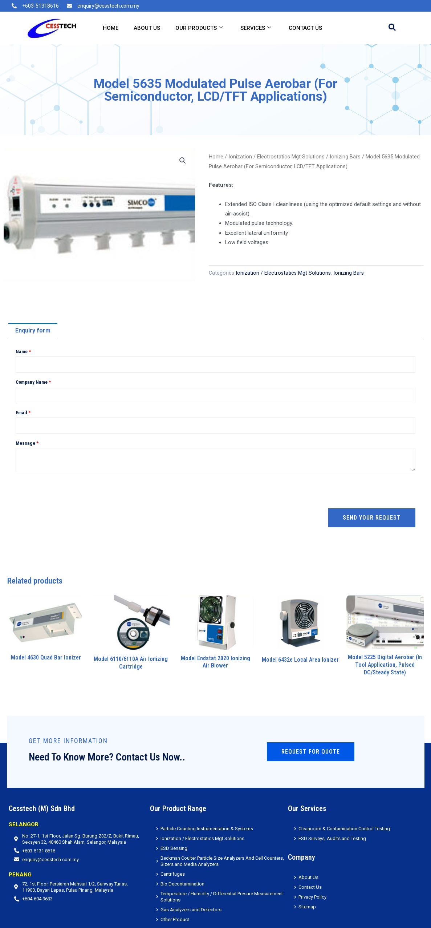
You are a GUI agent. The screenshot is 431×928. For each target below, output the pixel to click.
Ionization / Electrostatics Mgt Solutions (276, 156)
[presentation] (71, 490)
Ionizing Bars (345, 156)
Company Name (33, 382)
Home (110, 28)
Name (23, 351)
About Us (147, 28)
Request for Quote (310, 751)
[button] (182, 160)
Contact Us (305, 28)
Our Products (199, 28)
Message (27, 443)
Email (23, 412)
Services (255, 28)
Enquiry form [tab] (32, 330)
